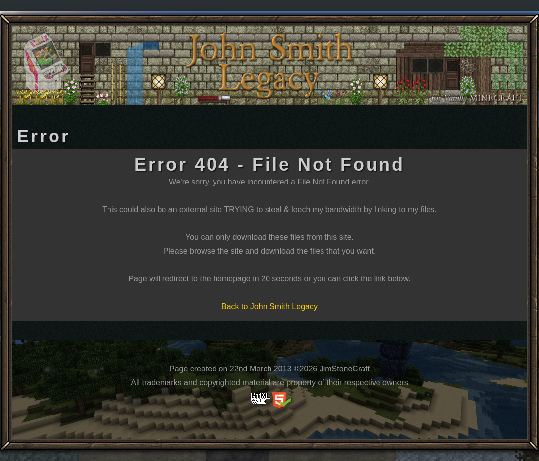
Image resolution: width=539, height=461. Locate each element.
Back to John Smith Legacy (269, 306)
